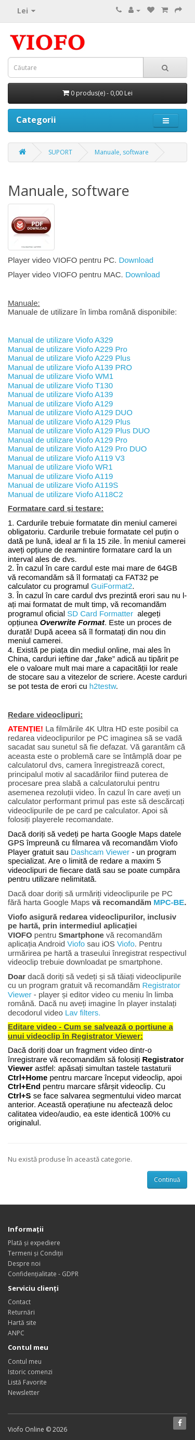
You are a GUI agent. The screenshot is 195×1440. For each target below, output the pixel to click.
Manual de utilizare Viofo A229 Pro (67, 349)
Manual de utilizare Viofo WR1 (60, 466)
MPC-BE (168, 902)
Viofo (76, 943)
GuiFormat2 (111, 586)
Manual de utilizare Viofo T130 (60, 385)
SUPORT (60, 152)
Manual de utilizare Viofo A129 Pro (67, 439)
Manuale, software (122, 152)
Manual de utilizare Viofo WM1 (60, 376)
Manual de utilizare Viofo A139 (60, 394)
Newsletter (24, 1392)
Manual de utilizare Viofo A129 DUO (70, 412)
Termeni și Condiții (35, 1253)
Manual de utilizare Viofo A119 (60, 476)
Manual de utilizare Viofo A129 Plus (69, 421)
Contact (19, 1301)
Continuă (167, 1179)
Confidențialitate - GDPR (43, 1273)
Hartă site (22, 1322)
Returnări (21, 1312)
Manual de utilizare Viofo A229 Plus (69, 358)
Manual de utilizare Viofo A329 (60, 339)
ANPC (16, 1333)
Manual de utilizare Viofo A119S (63, 485)
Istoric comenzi (30, 1371)
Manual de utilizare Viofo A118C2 (65, 494)
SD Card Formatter (100, 613)
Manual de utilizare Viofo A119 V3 (66, 458)
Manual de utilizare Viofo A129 (60, 403)
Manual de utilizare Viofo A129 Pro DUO (77, 448)
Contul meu (25, 1361)
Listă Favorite (27, 1382)
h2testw (102, 686)
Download (136, 260)
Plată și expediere (34, 1242)
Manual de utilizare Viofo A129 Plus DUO (79, 430)
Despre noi (24, 1263)
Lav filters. (82, 1012)
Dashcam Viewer (100, 852)
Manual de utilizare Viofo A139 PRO (70, 367)
